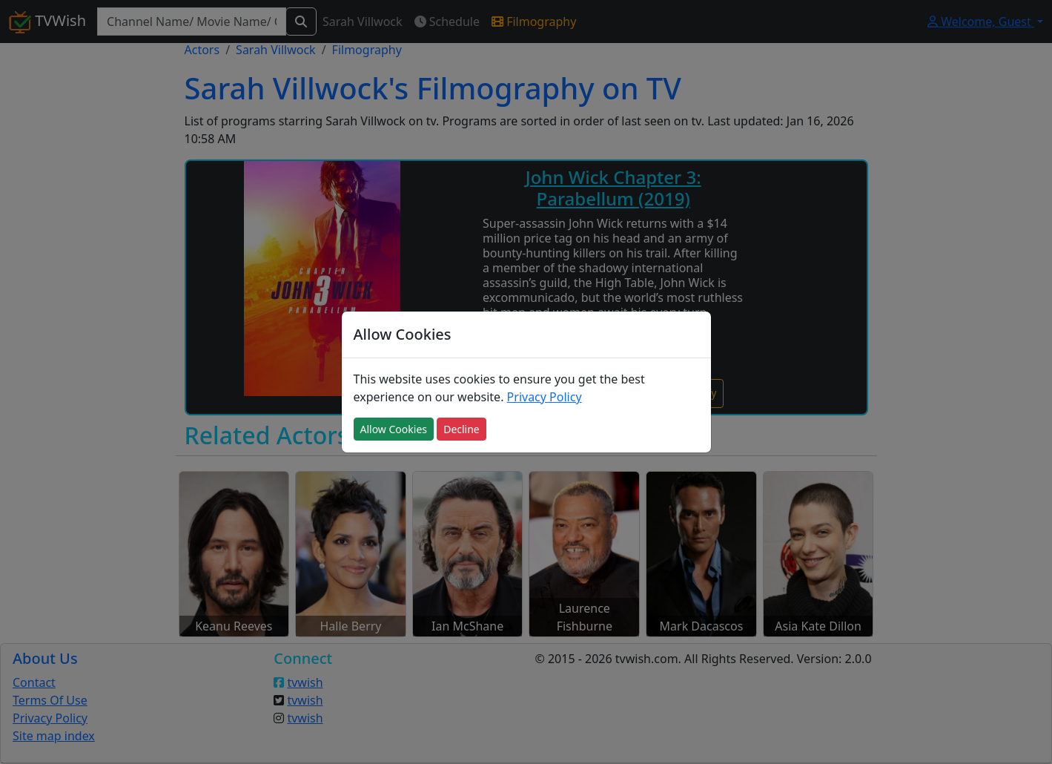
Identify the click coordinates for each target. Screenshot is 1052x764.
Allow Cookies (393, 429)
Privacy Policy (544, 397)
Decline (461, 429)
